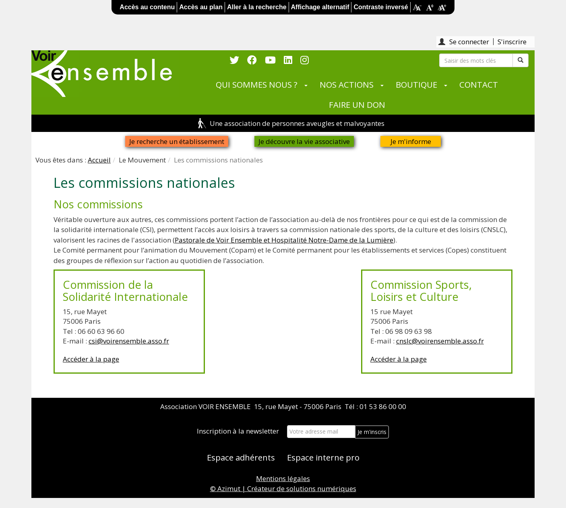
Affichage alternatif (320, 7)
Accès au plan (201, 7)
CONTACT (478, 84)
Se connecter (469, 41)
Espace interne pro (323, 457)
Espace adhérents (241, 457)
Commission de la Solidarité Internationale (125, 290)
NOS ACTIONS (347, 84)
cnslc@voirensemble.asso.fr (440, 341)
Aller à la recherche (257, 7)
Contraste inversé (380, 7)
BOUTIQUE (416, 84)
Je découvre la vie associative (304, 141)
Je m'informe (410, 141)
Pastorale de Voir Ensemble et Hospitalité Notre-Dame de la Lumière (284, 240)
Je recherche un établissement (176, 141)
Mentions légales (283, 478)
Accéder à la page (91, 359)
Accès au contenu (147, 7)
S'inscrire (512, 41)
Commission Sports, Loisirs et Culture (421, 290)
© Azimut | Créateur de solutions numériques (283, 488)
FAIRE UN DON (357, 104)
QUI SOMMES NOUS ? (256, 84)
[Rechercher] (476, 60)
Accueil (99, 160)
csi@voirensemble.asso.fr (129, 341)
